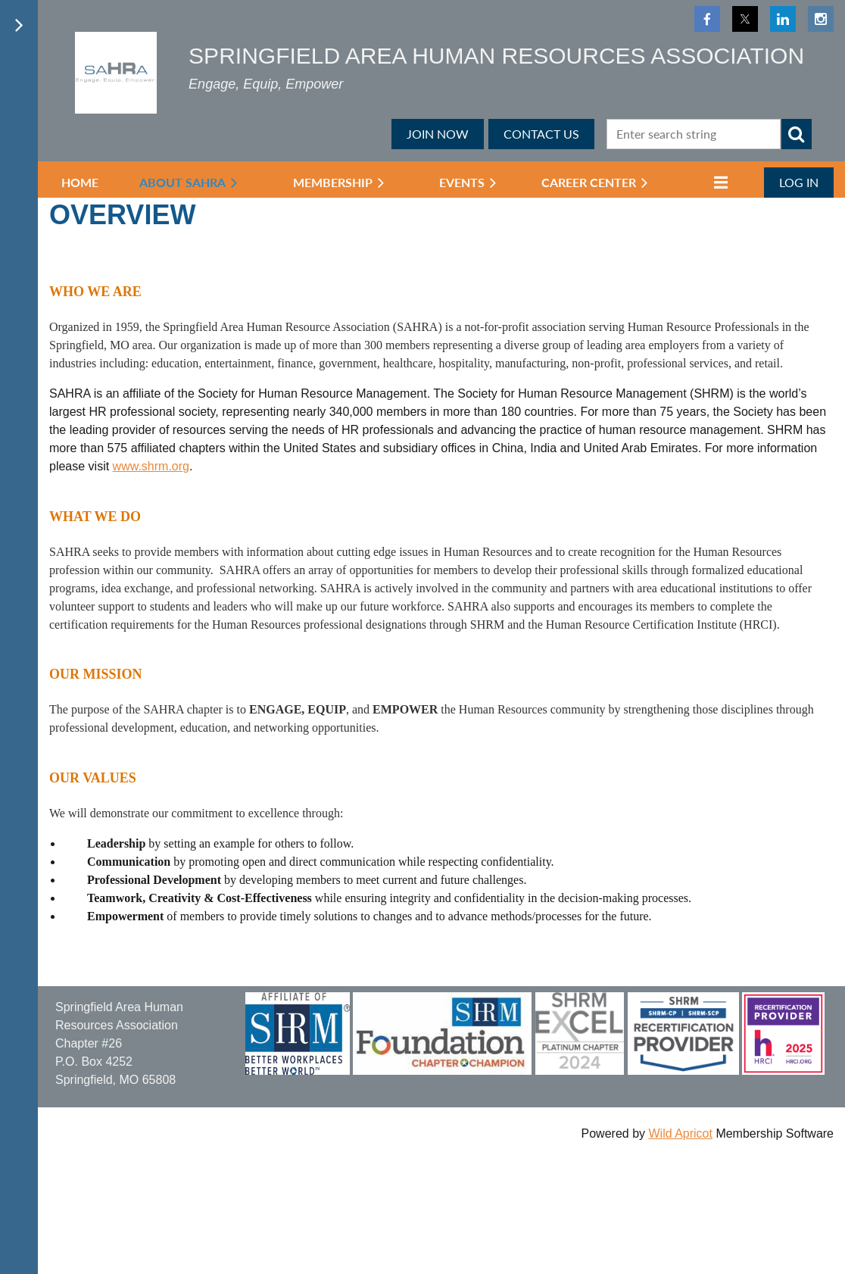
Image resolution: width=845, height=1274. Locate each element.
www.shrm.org (151, 466)
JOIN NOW (438, 133)
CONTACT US (541, 133)
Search (796, 134)
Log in (798, 182)
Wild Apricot (680, 1133)
